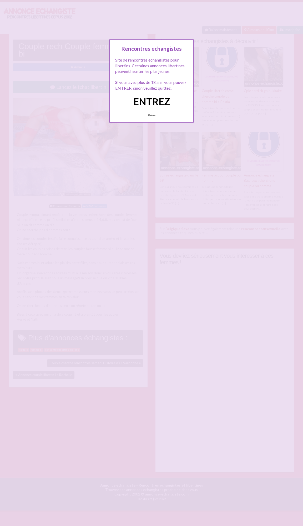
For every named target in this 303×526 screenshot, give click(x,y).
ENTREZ (151, 101)
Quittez (151, 115)
